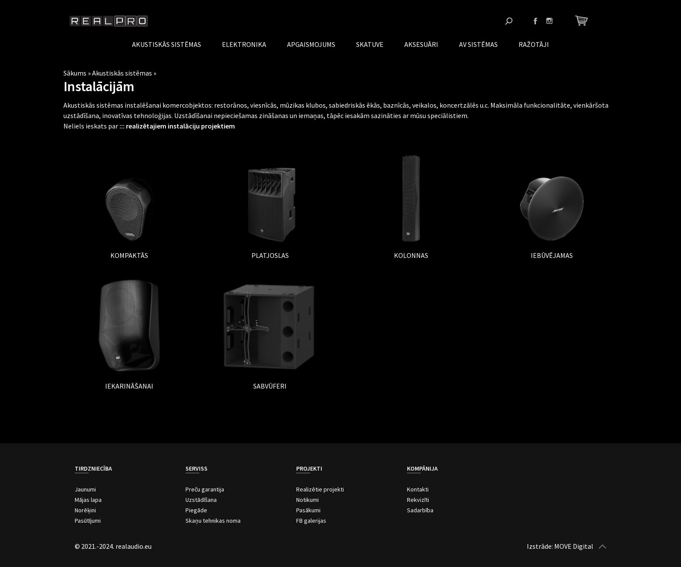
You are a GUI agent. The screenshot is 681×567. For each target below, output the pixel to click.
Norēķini (85, 510)
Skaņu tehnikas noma (213, 520)
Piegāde (196, 510)
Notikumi (307, 500)
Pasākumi (308, 510)
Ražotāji (534, 44)
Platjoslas (270, 255)
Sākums (74, 73)
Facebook (535, 20)
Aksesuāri (421, 44)
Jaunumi (85, 489)
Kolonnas (411, 255)
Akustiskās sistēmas (166, 44)
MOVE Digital (573, 546)
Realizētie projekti (320, 489)
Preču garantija (204, 489)
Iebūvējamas (552, 255)
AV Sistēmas (478, 44)
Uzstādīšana (201, 500)
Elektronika (244, 44)
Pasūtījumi (88, 520)
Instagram (549, 20)
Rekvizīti (418, 500)
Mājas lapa (88, 500)
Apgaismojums (311, 44)
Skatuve (369, 44)
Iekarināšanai (129, 386)
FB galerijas (311, 520)
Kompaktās (129, 255)
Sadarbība (420, 510)
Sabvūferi (270, 386)
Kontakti (418, 489)
